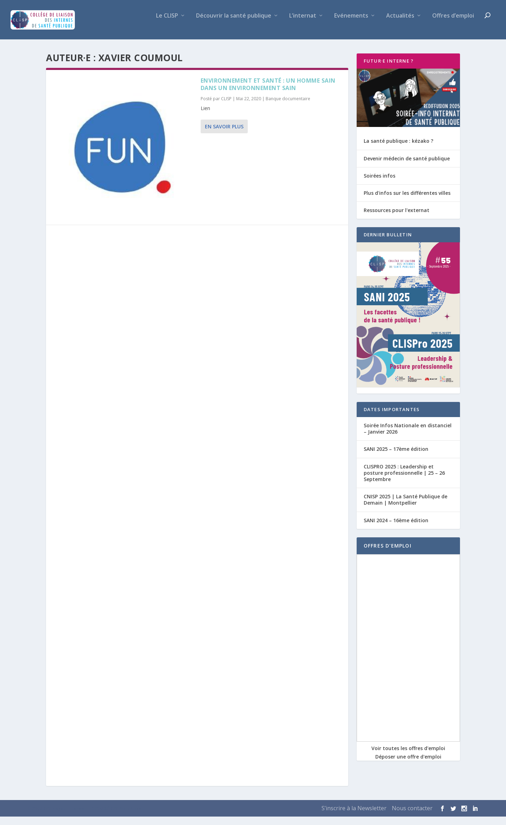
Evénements (351, 24)
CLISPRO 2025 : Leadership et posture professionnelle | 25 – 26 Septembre (404, 481)
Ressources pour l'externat (396, 218)
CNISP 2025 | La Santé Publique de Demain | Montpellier (405, 507)
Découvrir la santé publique (233, 24)
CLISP (226, 107)
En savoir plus (224, 135)
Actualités (400, 24)
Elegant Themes (68, 816)
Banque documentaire (288, 107)
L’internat (302, 24)
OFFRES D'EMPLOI (387, 553)
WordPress (130, 816)
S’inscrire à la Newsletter (354, 816)
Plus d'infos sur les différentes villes (407, 201)
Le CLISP (167, 24)
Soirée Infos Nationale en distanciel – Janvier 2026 (408, 436)
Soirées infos (379, 183)
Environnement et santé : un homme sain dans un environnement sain (268, 92)
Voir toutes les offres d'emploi (408, 756)
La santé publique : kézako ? (398, 149)
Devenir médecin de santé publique (407, 166)
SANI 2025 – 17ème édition (396, 457)
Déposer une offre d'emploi (408, 764)
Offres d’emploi (453, 24)
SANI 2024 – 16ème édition (396, 528)
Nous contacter (412, 816)
